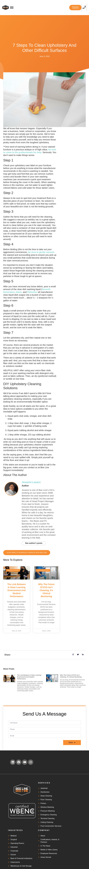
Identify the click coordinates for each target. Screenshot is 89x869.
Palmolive (32, 292)
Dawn (19, 292)
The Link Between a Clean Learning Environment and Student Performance (16, 590)
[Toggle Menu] (11, 7)
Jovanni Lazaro (31, 482)
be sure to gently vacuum (40, 252)
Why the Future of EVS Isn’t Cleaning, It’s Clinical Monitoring (46, 590)
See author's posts (34, 543)
